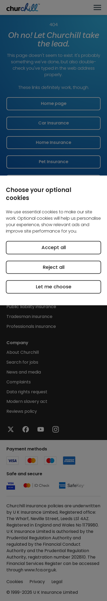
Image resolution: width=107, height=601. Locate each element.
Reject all (53, 267)
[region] (53, 240)
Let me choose (53, 287)
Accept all (53, 247)
